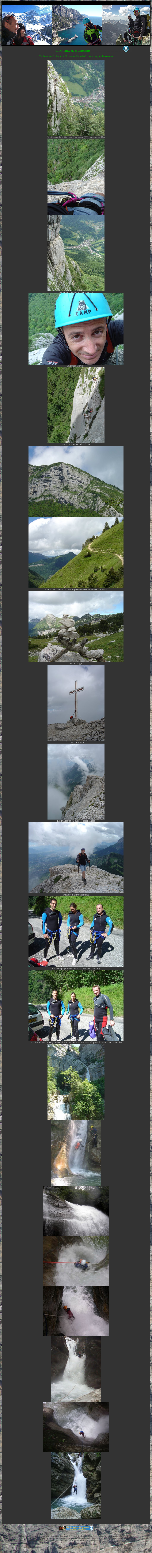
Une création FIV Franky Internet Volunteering (76, 1550)
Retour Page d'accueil (76, 1545)
